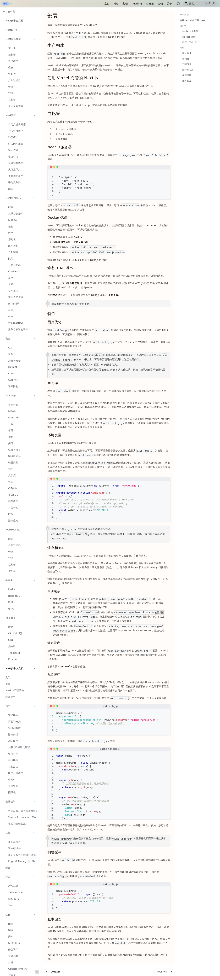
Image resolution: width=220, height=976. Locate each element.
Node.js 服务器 (190, 31)
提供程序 (13, 61)
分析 (10, 962)
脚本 (10, 936)
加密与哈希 (14, 360)
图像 (10, 923)
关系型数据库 (15, 213)
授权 (10, 354)
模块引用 (13, 156)
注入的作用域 (15, 143)
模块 (10, 67)
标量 (10, 430)
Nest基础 (11, 115)
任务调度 (13, 252)
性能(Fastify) (15, 322)
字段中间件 (14, 456)
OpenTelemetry (17, 968)
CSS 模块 (13, 886)
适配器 (12, 570)
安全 (8, 338)
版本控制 (13, 245)
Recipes (10, 617)
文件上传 (13, 290)
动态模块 (13, 137)
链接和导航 (14, 728)
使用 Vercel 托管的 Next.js (193, 20)
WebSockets (13, 529)
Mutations (14, 417)
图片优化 (187, 53)
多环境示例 (82, 242)
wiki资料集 (9, 11)
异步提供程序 (15, 130)
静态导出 (77, 283)
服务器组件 (14, 842)
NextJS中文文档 (14, 668)
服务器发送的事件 (18, 329)
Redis (11, 589)
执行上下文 (14, 169)
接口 (10, 443)
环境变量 (187, 64)
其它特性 (13, 507)
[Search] (200, 3)
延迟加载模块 (15, 163)
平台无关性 (14, 182)
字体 (10, 930)
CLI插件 (12, 488)
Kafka (11, 602)
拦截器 (12, 99)
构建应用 (10, 696)
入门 (8, 677)
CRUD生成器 (15, 633)
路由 (8, 706)
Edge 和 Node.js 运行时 (22, 861)
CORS (11, 373)
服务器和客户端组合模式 (22, 854)
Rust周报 (137, 3)
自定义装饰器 (15, 106)
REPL (11, 627)
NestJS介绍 (12, 29)
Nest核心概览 (13, 38)
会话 (10, 310)
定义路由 (13, 715)
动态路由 (13, 741)
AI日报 (150, 3)
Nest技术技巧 (13, 198)
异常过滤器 (14, 80)
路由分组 (13, 734)
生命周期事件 (15, 175)
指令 (10, 436)
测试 (10, 188)
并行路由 (13, 760)
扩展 (10, 481)
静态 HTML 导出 (190, 42)
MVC (11, 316)
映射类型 (13, 462)
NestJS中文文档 (14, 20)
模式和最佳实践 (17, 823)
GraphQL (11, 395)
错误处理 (13, 753)
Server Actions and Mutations (24, 817)
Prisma (12, 659)
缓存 (10, 232)
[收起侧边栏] (37, 972)
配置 (10, 207)
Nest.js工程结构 (15, 690)
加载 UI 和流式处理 (19, 747)
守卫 (10, 93)
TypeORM (14, 652)
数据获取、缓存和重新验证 (23, 810)
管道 (10, 86)
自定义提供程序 (17, 124)
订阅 (10, 423)
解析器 (12, 411)
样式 (8, 876)
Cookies (13, 271)
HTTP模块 (14, 303)
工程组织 (13, 785)
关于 (169, 3)
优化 (8, 914)
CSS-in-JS (13, 899)
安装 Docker (75, 237)
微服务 (9, 580)
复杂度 (12, 475)
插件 (10, 469)
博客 (116, 3)
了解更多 (113, 294)
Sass (11, 905)
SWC (11, 639)
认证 (10, 347)
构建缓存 (187, 75)
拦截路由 (13, 766)
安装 (8, 684)
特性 (182, 47)
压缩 (10, 284)
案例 (160, 3)
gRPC (11, 608)
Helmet (12, 367)
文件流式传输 (15, 297)
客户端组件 (14, 848)
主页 (106, 3)
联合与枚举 (14, 449)
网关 (10, 538)
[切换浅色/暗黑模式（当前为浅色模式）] (178, 3)
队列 (10, 258)
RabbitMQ (14, 595)
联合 (10, 514)
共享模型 (13, 501)
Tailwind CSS (16, 892)
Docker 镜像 (188, 36)
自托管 (183, 25)
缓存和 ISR (188, 69)
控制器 (12, 54)
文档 (125, 3)
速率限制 (13, 386)
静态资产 (13, 949)
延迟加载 (13, 955)
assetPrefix (65, 666)
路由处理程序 (15, 773)
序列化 (12, 239)
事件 (10, 277)
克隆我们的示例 (61, 242)
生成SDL (13, 494)
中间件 (12, 73)
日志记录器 (14, 265)
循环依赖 (13, 150)
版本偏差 (187, 80)
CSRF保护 (13, 379)
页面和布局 (14, 721)
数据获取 (10, 801)
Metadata (14, 943)
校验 (10, 226)
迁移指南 (13, 520)
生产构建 (184, 14)
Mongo (12, 219)
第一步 (12, 48)
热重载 (12, 646)
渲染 (8, 832)
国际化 (12, 792)
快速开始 (13, 404)
